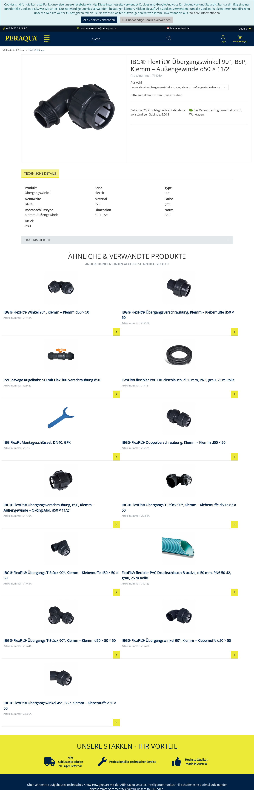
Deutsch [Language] (245, 28)
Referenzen (61, 750)
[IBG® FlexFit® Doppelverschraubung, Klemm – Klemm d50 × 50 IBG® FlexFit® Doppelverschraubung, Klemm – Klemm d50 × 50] (95, 372)
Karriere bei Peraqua (67, 754)
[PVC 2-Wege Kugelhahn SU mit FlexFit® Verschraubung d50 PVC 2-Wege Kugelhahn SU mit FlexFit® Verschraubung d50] (158, 296)
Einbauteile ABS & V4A (220, 733)
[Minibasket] (240, 38)
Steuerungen (214, 758)
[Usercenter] (223, 38)
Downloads (111, 750)
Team (57, 737)
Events (108, 745)
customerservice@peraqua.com (98, 28)
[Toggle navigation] (46, 36)
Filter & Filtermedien (219, 737)
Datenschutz (163, 745)
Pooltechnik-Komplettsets (223, 741)
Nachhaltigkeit (63, 745)
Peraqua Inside (63, 733)
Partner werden (114, 741)
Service (109, 733)
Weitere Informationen (204, 13)
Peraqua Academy (116, 737)
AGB (158, 741)
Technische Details (40, 173)
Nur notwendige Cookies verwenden (146, 20)
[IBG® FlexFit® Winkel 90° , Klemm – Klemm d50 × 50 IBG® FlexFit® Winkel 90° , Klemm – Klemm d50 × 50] (33, 296)
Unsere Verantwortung (68, 741)
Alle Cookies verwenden (99, 20)
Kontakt (160, 733)
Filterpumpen (215, 745)
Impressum (162, 737)
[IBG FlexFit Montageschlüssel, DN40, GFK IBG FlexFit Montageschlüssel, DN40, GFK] (33, 369)
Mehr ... (211, 762)
